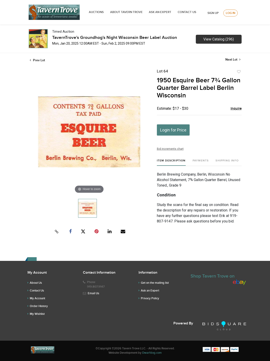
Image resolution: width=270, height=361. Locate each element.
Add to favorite (239, 71)
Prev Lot (37, 60)
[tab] (171, 162)
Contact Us (187, 12)
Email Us (93, 293)
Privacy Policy (150, 298)
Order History (39, 306)
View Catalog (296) (218, 39)
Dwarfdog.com (152, 353)
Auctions (96, 12)
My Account (37, 298)
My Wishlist (37, 314)
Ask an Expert (150, 290)
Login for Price (173, 130)
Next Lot (232, 60)
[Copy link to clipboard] (56, 231)
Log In (230, 13)
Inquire (236, 109)
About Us (36, 283)
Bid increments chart (170, 148)
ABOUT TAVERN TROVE (126, 12)
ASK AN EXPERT (160, 12)
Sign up (213, 13)
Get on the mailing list (155, 283)
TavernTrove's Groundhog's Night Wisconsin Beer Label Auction (114, 37)
